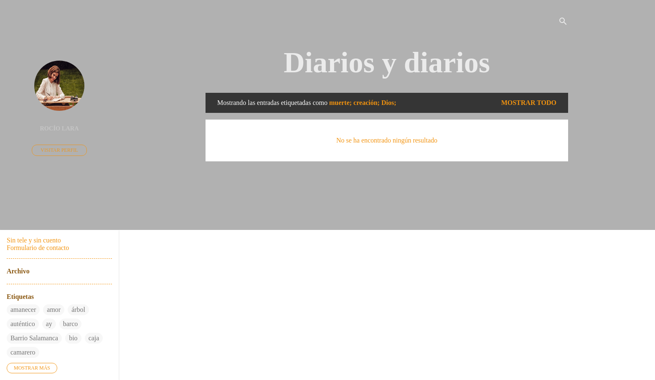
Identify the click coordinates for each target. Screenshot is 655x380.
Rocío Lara (59, 128)
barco (70, 323)
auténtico (22, 323)
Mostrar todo (528, 102)
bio (73, 338)
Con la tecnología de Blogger (387, 340)
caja (94, 338)
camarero (23, 352)
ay (49, 323)
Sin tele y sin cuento (34, 240)
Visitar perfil (59, 150)
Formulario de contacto (38, 247)
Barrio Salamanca (34, 338)
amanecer (23, 309)
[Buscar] (563, 23)
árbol (78, 309)
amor (54, 309)
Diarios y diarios (387, 62)
